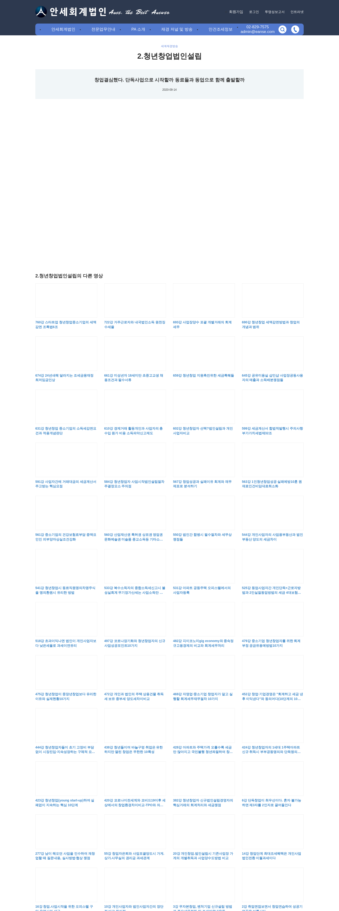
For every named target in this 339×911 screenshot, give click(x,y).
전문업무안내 (103, 29)
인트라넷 (297, 12)
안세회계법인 (63, 29)
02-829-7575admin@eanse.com (258, 29)
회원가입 (236, 12)
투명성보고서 (275, 12)
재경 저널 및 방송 (177, 29)
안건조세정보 (221, 29)
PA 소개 (138, 29)
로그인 (254, 12)
